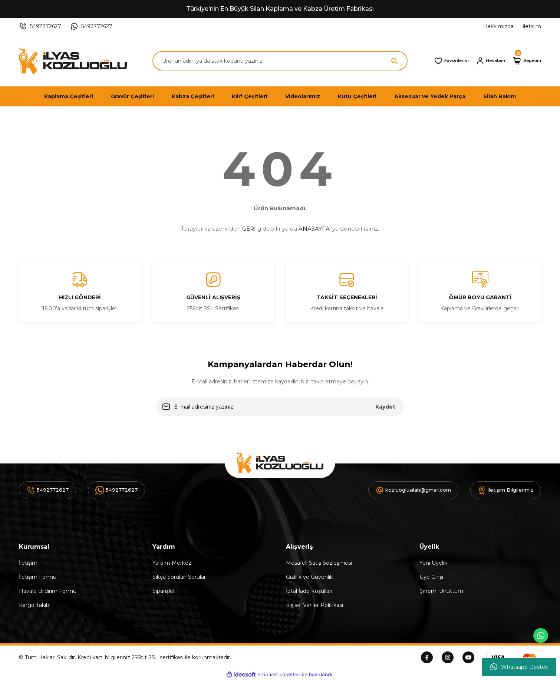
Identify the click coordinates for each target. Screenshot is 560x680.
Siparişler (163, 591)
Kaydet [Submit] (385, 406)
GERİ (249, 228)
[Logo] (73, 61)
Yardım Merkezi (172, 562)
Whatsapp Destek (519, 667)
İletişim (28, 562)
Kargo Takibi (34, 605)
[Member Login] (482, 61)
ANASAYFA (314, 228)
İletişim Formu (37, 577)
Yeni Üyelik (433, 562)
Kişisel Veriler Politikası (314, 605)
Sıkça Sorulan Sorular (179, 577)
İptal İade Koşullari (309, 591)
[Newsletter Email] (280, 406)
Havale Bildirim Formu (47, 591)
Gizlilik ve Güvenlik (309, 577)
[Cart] (524, 60)
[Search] (280, 60)
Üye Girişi (431, 577)
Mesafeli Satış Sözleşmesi (319, 562)
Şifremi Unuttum (441, 591)
